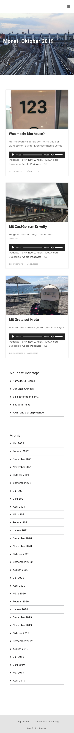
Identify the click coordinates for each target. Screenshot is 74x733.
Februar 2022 (21, 451)
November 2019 (22, 625)
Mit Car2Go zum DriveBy (28, 227)
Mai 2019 (18, 672)
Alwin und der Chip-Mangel (28, 412)
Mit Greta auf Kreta (24, 320)
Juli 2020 (18, 577)
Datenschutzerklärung (47, 721)
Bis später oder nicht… (26, 396)
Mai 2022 (18, 443)
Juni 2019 (19, 664)
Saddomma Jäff (23, 404)
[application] (37, 155)
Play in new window (31, 159)
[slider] (32, 154)
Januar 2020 (20, 609)
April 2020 (19, 585)
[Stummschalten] (52, 154)
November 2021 (22, 467)
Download (51, 159)
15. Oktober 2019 (16, 264)
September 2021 (23, 482)
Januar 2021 (20, 530)
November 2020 (22, 546)
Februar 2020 (21, 601)
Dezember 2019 (22, 617)
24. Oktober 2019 (16, 171)
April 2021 (19, 506)
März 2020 (19, 593)
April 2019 (19, 680)
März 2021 (19, 514)
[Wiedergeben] (13, 154)
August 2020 (20, 569)
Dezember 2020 (22, 538)
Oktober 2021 (21, 475)
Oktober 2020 (21, 554)
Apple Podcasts (31, 164)
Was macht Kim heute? (27, 134)
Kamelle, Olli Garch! (24, 380)
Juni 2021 (19, 498)
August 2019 (20, 648)
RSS (45, 164)
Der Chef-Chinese (23, 388)
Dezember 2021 (22, 459)
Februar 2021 (21, 522)
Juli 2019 (18, 656)
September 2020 (23, 561)
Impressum (24, 721)
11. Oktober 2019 (16, 353)
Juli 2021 (18, 490)
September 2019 (23, 641)
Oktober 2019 (21, 633)
